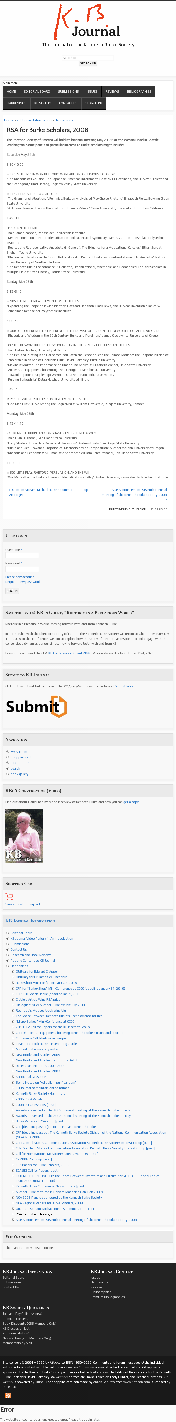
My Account (19, 752)
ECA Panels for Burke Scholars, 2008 (42, 1165)
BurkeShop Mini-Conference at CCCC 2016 (46, 983)
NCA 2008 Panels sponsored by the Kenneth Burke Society (59, 1197)
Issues (92, 91)
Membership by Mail (17, 1343)
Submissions (68, 91)
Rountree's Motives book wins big (41, 1010)
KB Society (42, 103)
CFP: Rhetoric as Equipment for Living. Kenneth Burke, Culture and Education (71, 1033)
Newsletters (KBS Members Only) (27, 1338)
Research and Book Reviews (31, 955)
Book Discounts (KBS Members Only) (29, 1323)
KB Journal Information (34, 120)
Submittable (124, 686)
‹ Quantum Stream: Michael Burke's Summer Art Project (40, 492)
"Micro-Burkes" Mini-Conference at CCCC (45, 1021)
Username (13, 550)
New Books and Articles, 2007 (38, 1071)
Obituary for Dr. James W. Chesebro (41, 977)
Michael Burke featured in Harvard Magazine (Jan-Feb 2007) (59, 1192)
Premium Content (15, 1319)
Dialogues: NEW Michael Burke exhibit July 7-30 (50, 1005)
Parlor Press (99, 1372)
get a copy (131, 802)
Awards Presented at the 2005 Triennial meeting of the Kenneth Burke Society (73, 1110)
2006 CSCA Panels (29, 1099)
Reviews (112, 91)
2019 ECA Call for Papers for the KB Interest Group (53, 1027)
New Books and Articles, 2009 (38, 1055)
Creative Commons (80, 1367)
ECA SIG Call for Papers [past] (37, 1170)
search (15, 768)
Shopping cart (21, 757)
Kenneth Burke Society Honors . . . (40, 1094)
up (86, 490)
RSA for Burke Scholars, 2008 (37, 1214)
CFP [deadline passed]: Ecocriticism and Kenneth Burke (56, 1127)
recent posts (20, 763)
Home (11, 91)
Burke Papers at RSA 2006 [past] (40, 1121)
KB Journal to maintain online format (42, 1088)
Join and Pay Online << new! (22, 1314)
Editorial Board (37, 91)
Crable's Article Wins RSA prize (38, 999)
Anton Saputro (104, 1382)
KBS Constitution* (16, 1333)
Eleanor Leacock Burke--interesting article (46, 1044)
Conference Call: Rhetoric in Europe (41, 1038)
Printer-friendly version (127, 509)
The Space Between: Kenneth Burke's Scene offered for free (59, 1016)
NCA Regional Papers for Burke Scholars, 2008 (49, 1203)
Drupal (39, 1382)
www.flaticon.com (136, 1382)
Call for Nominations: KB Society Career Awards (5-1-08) (57, 1154)
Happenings (16, 103)
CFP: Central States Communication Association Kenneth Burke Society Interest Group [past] (84, 1143)
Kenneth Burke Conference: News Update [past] (50, 1186)
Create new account (19, 577)
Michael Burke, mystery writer (37, 1049)
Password (13, 563)
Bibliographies (139, 91)
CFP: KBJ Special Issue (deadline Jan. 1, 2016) (49, 994)
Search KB (93, 103)
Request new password (22, 582)
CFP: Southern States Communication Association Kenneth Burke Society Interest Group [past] (85, 1148)
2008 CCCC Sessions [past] (36, 1105)
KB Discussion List (16, 1328)
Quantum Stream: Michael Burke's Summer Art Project (55, 1209)
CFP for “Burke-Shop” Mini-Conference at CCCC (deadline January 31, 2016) (70, 988)
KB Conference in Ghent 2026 (69, 653)
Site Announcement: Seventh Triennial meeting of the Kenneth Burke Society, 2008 (76, 1220)
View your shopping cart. (23, 904)
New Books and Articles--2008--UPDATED (47, 1060)
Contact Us (68, 103)
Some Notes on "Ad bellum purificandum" (46, 1082)
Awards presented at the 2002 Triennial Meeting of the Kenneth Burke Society (73, 1116)
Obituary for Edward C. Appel (37, 971)
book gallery (19, 774)
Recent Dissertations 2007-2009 (40, 1066)
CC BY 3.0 (9, 1387)
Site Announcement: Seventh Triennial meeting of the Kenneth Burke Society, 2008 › (134, 494)
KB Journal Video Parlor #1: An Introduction (42, 938)
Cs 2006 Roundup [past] (34, 1159)
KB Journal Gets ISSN (31, 1077)
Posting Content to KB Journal (33, 960)
